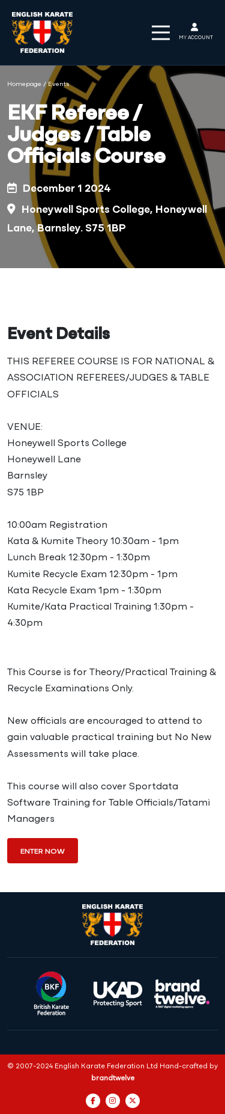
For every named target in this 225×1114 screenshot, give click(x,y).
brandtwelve (112, 1078)
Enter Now (42, 851)
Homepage (24, 84)
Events (59, 84)
